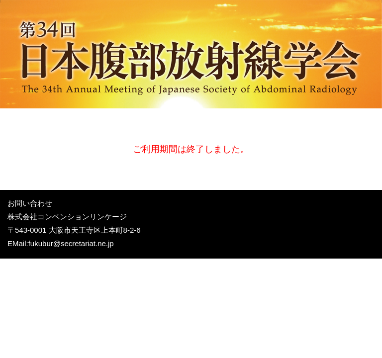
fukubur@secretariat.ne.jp (71, 243)
